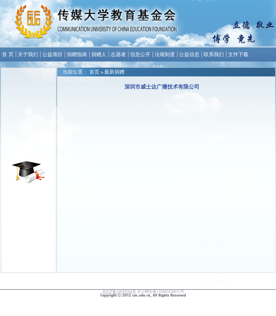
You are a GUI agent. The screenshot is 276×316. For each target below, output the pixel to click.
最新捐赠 (114, 72)
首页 (94, 72)
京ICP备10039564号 (119, 291)
